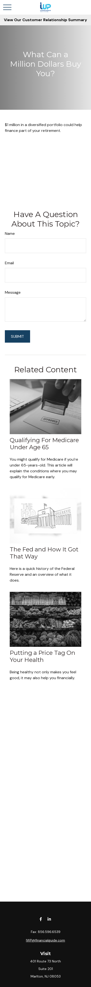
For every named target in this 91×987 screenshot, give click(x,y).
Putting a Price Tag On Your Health (42, 656)
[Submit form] (17, 336)
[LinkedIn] (49, 919)
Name (10, 233)
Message (13, 292)
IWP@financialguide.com (45, 940)
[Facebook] (41, 919)
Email (9, 262)
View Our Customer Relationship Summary (45, 19)
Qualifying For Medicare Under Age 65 (44, 444)
